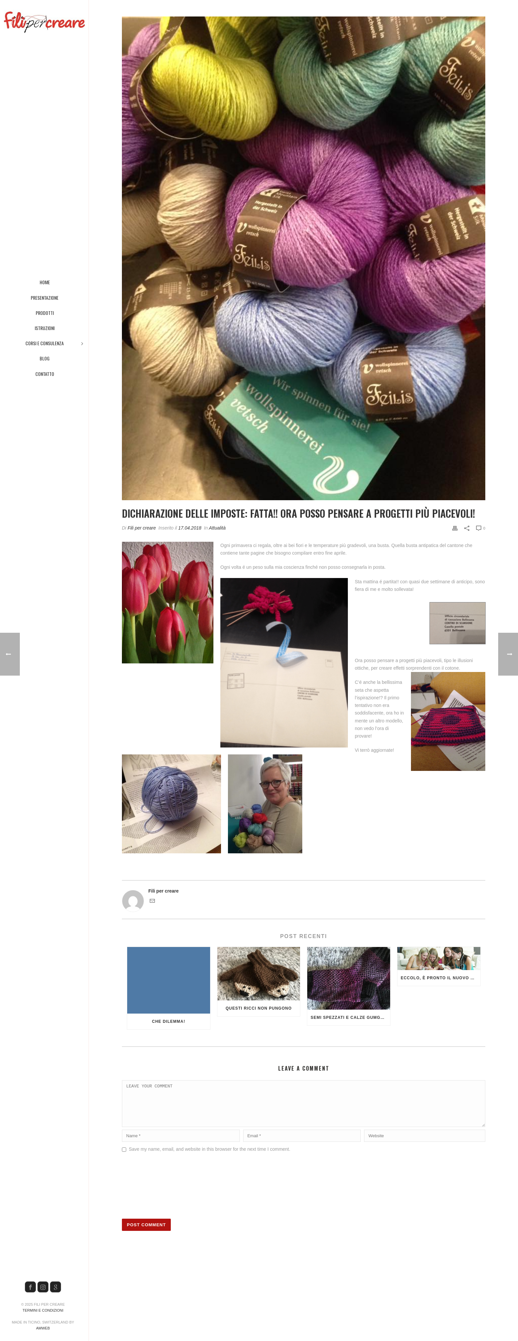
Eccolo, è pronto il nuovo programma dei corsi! (440, 978)
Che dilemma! (168, 1021)
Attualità (217, 528)
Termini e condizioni (42, 1310)
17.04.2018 (189, 528)
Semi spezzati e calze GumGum (349, 1017)
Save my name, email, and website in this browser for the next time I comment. (209, 1157)
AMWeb (43, 1328)
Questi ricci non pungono (259, 1008)
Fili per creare (142, 528)
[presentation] (149, 1193)
